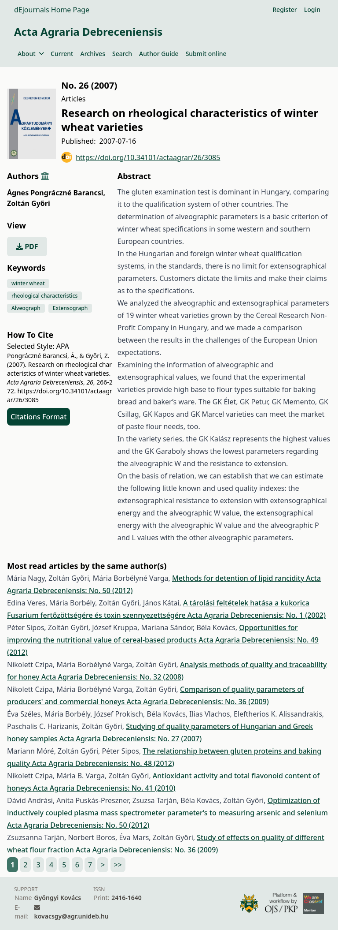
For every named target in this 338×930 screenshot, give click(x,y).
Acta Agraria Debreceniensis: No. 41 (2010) (104, 788)
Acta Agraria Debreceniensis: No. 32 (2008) (112, 677)
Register (284, 9)
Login (312, 9)
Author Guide (159, 53)
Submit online (206, 53)
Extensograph (70, 308)
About (31, 53)
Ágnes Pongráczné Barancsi (56, 193)
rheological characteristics (44, 295)
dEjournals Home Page (51, 10)
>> (118, 865)
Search (122, 53)
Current (62, 53)
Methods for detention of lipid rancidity (239, 578)
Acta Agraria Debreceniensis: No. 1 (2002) (256, 615)
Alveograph (25, 308)
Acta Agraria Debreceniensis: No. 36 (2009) (197, 701)
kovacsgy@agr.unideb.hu (71, 916)
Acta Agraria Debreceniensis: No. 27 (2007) (130, 738)
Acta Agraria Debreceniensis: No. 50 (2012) (78, 825)
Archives (92, 53)
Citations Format (38, 417)
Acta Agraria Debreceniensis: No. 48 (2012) (103, 763)
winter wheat (28, 283)
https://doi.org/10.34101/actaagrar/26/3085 (140, 157)
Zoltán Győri (28, 203)
